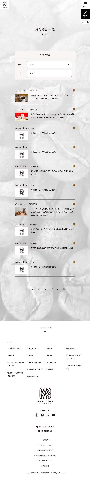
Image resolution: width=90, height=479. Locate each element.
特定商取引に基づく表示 (45, 450)
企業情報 (49, 355)
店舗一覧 (30, 355)
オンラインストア (52, 362)
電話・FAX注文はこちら (46, 426)
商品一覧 (11, 355)
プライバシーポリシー (45, 445)
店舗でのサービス (33, 348)
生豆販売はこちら (46, 431)
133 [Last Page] (63, 288)
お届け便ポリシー (46, 461)
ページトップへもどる (45, 329)
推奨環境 (46, 466)
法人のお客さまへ (33, 376)
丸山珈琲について (14, 348)
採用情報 (49, 369)
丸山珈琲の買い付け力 (35, 369)
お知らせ (49, 348)
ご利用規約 (46, 440)
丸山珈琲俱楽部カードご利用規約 (46, 455)
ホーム (10, 342)
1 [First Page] (26, 288)
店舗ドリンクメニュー (34, 362)
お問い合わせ (70, 348)
